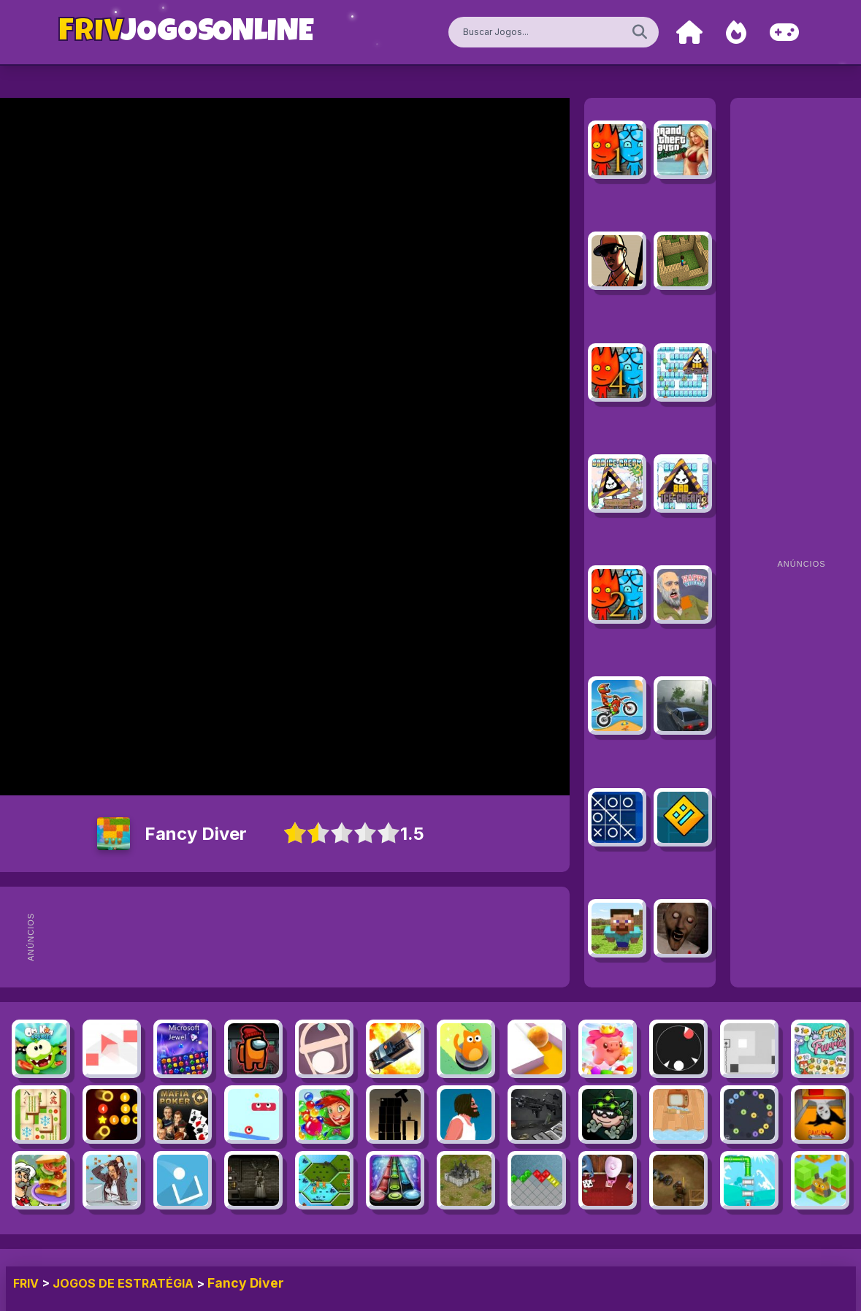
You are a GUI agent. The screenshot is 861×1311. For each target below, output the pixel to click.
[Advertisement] (320, 937)
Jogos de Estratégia (123, 1283)
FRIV (26, 1283)
